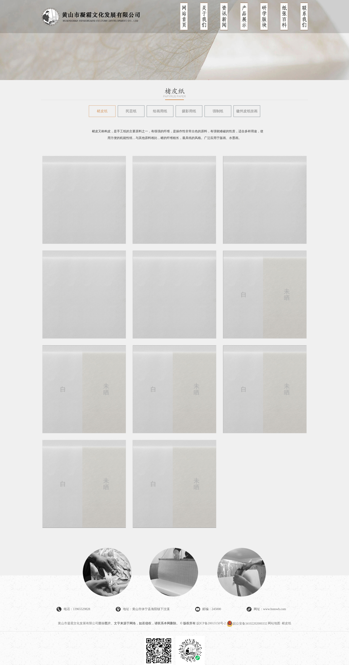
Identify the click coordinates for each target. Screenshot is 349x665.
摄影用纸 (189, 111)
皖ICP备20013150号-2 (211, 623)
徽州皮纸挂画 (247, 111)
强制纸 (218, 111)
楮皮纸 (102, 111)
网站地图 (274, 623)
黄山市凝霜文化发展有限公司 (78, 623)
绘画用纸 (160, 111)
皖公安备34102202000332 (247, 623)
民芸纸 (131, 111)
